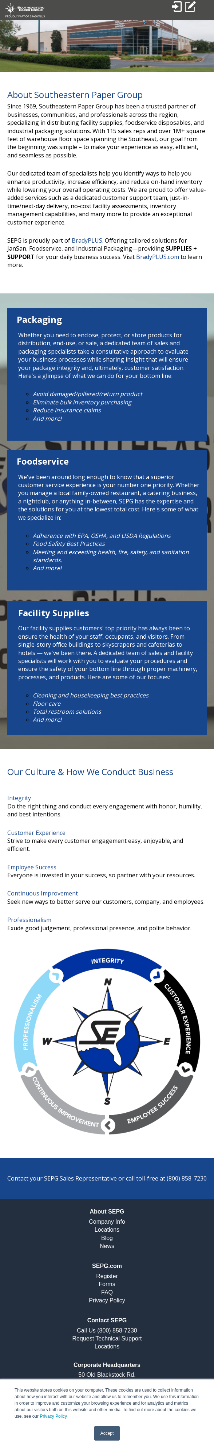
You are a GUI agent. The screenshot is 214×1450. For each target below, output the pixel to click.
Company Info (107, 1222)
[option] (107, 46)
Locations (107, 1230)
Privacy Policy (53, 1416)
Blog (107, 1238)
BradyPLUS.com (157, 257)
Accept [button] (107, 1433)
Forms (107, 1284)
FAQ (107, 1292)
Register (107, 1276)
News (107, 1246)
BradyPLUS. (87, 240)
